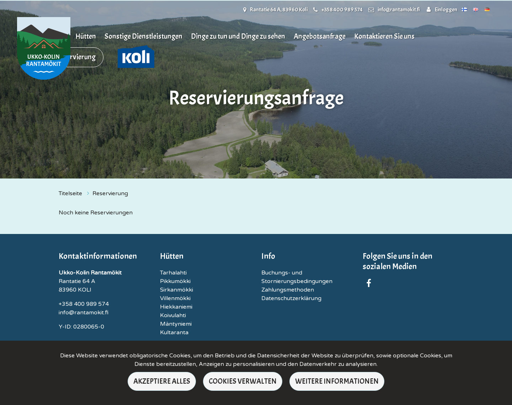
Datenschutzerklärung (291, 298)
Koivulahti (173, 315)
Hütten (85, 36)
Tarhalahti (173, 272)
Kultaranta (174, 332)
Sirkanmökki (176, 289)
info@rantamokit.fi (399, 9)
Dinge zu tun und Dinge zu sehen (238, 36)
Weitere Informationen (337, 381)
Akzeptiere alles (161, 381)
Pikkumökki (175, 281)
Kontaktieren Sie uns (384, 36)
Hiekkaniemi (176, 306)
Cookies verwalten (243, 381)
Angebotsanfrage (320, 36)
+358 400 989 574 (342, 9)
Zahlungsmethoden (287, 289)
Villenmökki (175, 298)
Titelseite (71, 193)
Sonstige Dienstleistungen (143, 36)
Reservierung (76, 57)
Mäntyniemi (176, 323)
